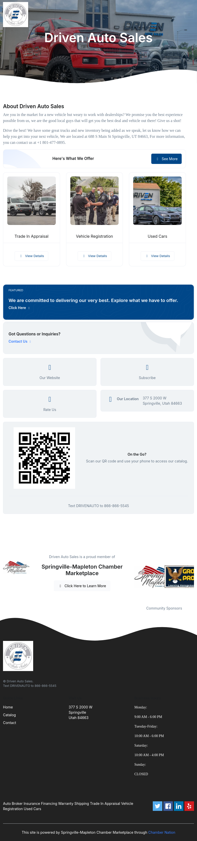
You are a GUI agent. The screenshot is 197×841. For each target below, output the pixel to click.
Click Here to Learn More (82, 586)
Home (8, 707)
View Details (31, 256)
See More (166, 159)
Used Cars (157, 236)
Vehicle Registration (94, 236)
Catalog (9, 715)
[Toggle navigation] (189, 14)
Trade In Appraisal (31, 236)
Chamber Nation (161, 832)
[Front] (16, 14)
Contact (9, 722)
